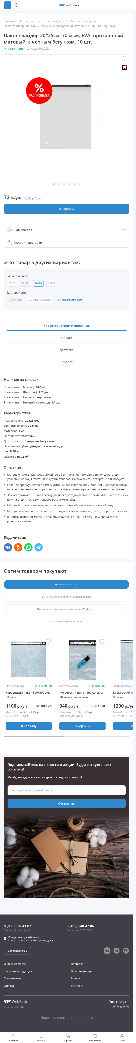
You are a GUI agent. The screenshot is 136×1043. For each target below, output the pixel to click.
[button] (122, 5)
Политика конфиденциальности (66, 1017)
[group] (29, 660)
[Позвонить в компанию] (130, 5)
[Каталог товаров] (7, 5)
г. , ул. (34, 938)
